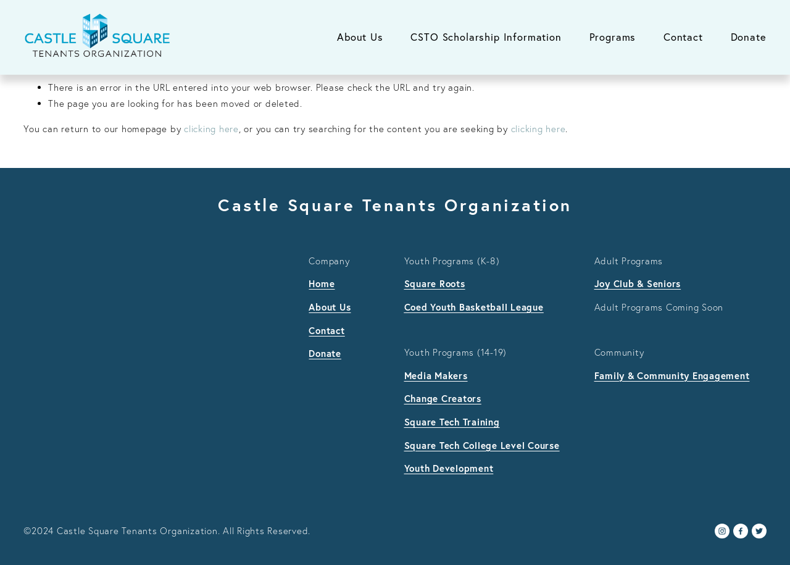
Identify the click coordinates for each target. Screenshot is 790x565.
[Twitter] (759, 531)
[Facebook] (740, 531)
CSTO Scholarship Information (485, 37)
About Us (360, 37)
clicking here (211, 129)
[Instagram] (722, 531)
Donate (749, 37)
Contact (683, 37)
